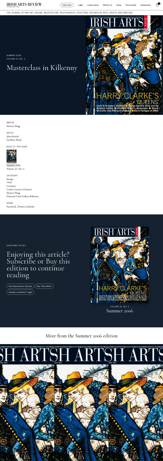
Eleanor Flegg (13, 126)
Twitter (20, 206)
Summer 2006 (14, 55)
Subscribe (67, 5)
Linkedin (30, 206)
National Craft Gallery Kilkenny (23, 196)
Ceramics (11, 186)
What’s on (107, 5)
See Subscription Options (20, 286)
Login (80, 5)
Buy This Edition (44, 286)
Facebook (11, 206)
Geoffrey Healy (14, 139)
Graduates (146, 5)
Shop (119, 5)
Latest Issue (93, 5)
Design (10, 179)
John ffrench (13, 136)
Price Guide (131, 5)
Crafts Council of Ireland (19, 189)
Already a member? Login (20, 292)
